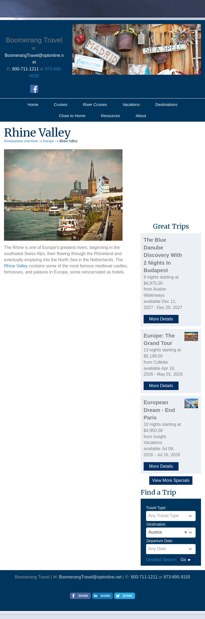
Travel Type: (156, 508)
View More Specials (171, 480)
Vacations (131, 104)
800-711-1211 (144, 577)
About (141, 115)
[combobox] (171, 516)
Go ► (186, 559)
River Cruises (95, 104)
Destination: (156, 524)
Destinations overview (21, 141)
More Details (161, 319)
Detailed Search (161, 559)
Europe (48, 141)
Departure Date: (160, 541)
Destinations (166, 104)
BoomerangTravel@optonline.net (90, 577)
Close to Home (72, 115)
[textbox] (170, 515)
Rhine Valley (16, 266)
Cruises (61, 104)
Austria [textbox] (167, 532)
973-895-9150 (177, 577)
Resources (110, 115)
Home (33, 104)
